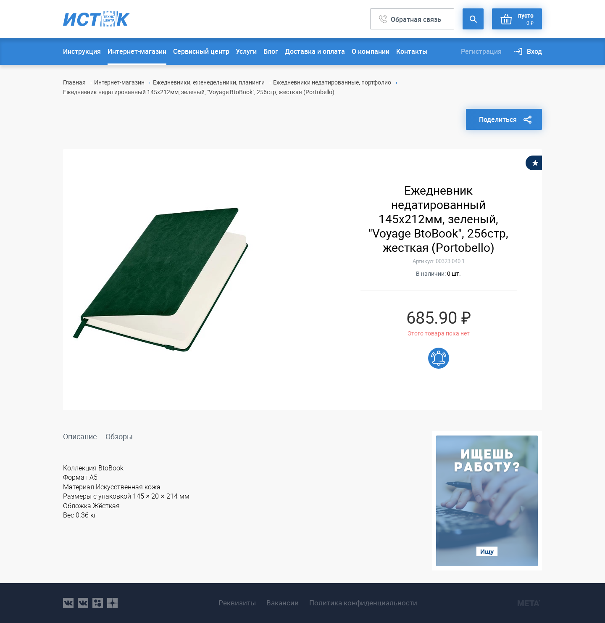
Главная (74, 82)
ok (97, 603)
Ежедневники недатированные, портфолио (332, 82)
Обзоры (119, 436)
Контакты (412, 51)
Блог (270, 51)
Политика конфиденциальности (363, 603)
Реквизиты (237, 603)
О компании (370, 51)
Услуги (246, 51)
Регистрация (481, 51)
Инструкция (82, 51)
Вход (534, 51)
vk (68, 603)
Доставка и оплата (315, 51)
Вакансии (282, 603)
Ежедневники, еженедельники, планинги (209, 82)
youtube (112, 603)
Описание (80, 436)
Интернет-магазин (137, 51)
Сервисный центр (201, 51)
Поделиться (498, 119)
